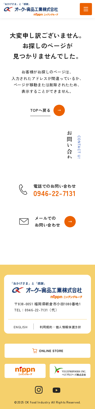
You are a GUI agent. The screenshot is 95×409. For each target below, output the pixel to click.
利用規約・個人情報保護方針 (60, 327)
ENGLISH (20, 327)
